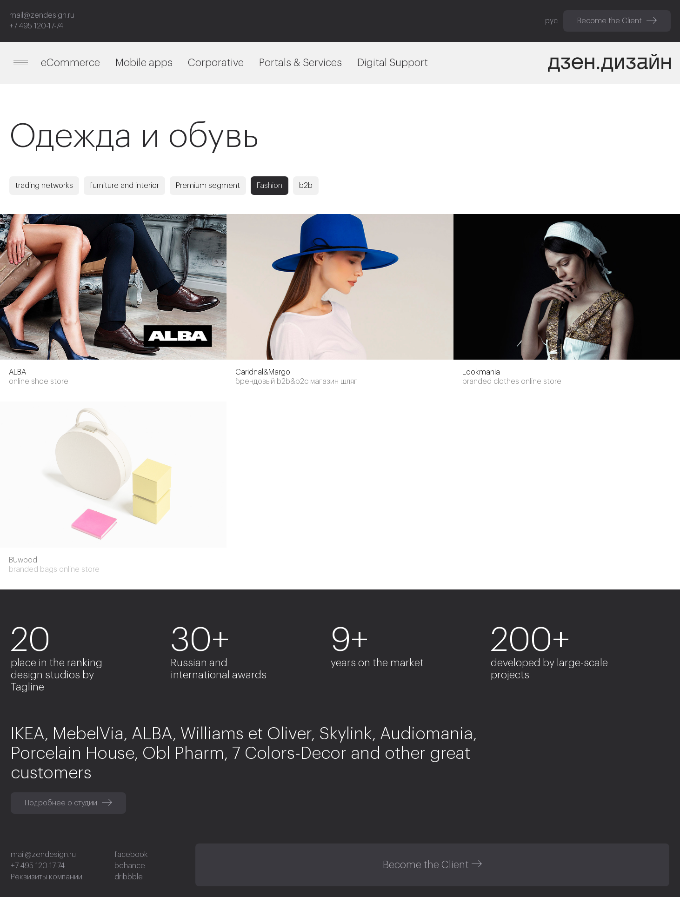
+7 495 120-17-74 (36, 26)
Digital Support (392, 63)
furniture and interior (124, 185)
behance (129, 866)
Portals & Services (300, 63)
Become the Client (617, 21)
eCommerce (70, 63)
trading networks (44, 185)
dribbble (128, 877)
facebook (131, 854)
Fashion (269, 185)
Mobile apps (144, 63)
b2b (306, 185)
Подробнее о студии (68, 803)
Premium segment (208, 185)
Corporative (216, 63)
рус (551, 21)
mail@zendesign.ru (41, 15)
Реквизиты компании (46, 877)
